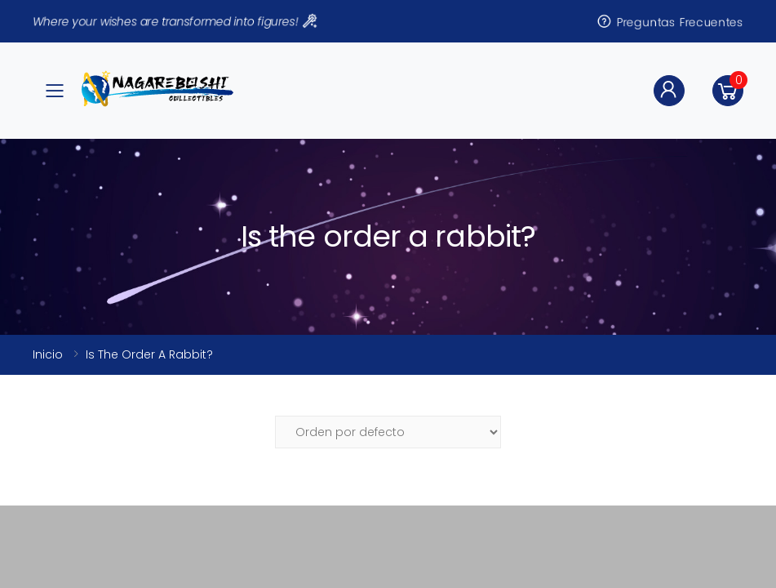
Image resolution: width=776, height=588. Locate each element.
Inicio (48, 354)
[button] (727, 90)
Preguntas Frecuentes (669, 21)
